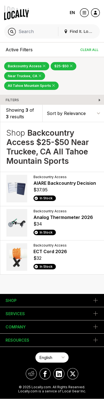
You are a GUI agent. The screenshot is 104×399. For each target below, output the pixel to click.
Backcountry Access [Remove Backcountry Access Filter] (27, 66)
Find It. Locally (80, 31)
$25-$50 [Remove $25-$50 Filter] (63, 66)
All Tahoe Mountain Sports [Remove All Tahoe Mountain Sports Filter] (31, 86)
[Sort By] (73, 113)
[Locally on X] (72, 373)
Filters (12, 100)
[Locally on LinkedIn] (58, 373)
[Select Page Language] (52, 357)
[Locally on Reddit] (31, 373)
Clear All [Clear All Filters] (89, 50)
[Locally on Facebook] (45, 373)
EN (72, 12)
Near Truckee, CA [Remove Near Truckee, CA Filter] (24, 76)
